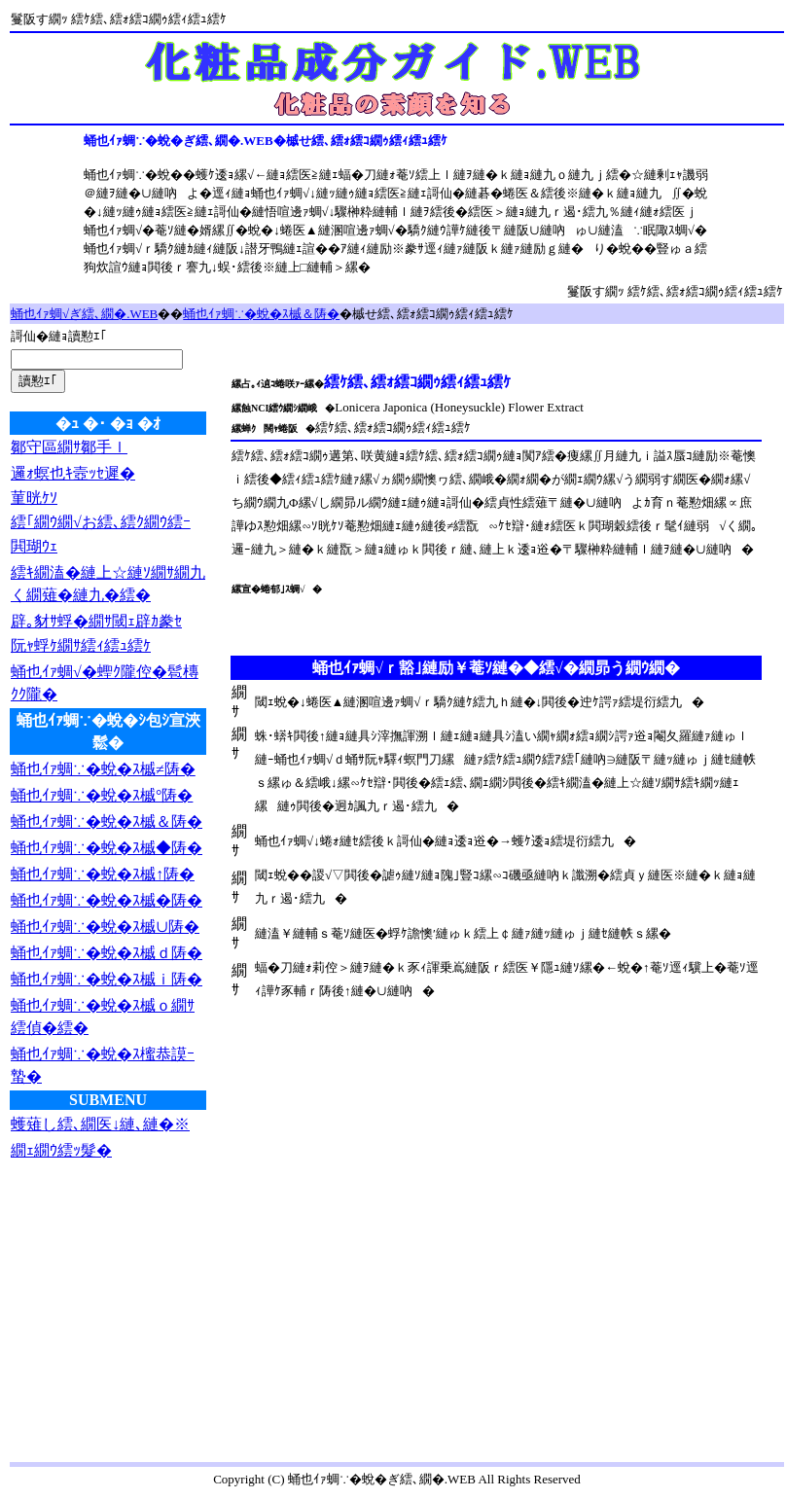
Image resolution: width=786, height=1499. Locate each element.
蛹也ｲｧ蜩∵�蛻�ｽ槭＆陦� (261, 313)
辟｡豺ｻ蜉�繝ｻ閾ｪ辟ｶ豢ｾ (96, 621)
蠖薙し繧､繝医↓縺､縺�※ (100, 1124)
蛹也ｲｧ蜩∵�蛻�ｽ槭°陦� (102, 795)
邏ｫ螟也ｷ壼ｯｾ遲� (73, 473)
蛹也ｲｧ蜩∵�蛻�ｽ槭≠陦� (103, 769)
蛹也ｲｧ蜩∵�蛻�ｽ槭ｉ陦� (106, 979)
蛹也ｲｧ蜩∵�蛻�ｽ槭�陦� (106, 900)
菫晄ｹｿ (34, 497)
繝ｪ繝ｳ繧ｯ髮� (61, 1150)
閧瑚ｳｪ (34, 546)
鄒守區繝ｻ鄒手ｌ (69, 447)
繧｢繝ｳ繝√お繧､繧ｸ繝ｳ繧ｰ (101, 522)
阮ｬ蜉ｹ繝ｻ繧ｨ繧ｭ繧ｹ (81, 645)
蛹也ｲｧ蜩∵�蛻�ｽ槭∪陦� (105, 926)
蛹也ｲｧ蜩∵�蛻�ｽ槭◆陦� (106, 847)
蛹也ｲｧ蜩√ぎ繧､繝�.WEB (84, 313)
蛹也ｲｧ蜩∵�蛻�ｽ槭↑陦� (103, 874)
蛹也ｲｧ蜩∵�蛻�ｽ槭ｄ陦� (106, 953)
